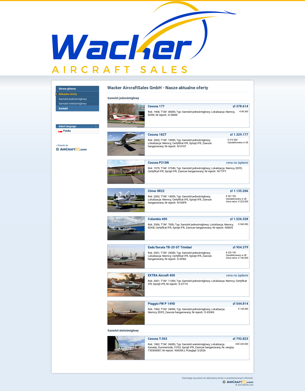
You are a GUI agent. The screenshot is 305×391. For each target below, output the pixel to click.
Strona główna (67, 88)
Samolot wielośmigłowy (72, 103)
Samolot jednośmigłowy (73, 99)
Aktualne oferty (68, 94)
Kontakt (63, 108)
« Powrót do (62, 145)
